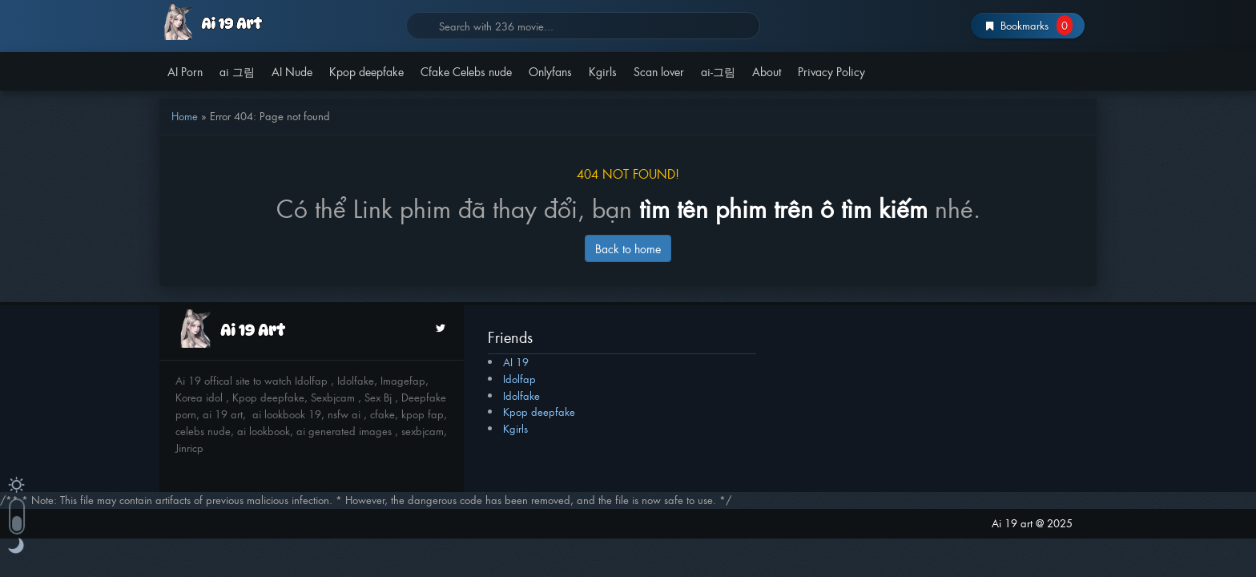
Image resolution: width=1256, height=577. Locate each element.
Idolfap (519, 378)
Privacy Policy (831, 71)
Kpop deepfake (366, 71)
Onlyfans (550, 71)
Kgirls (603, 71)
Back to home (628, 248)
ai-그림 (718, 71)
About (766, 71)
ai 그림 (237, 71)
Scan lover (659, 71)
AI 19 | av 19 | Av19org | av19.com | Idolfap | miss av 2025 (276, 22)
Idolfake (521, 395)
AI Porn (185, 71)
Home (184, 115)
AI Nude (292, 71)
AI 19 (516, 361)
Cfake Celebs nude (466, 71)
